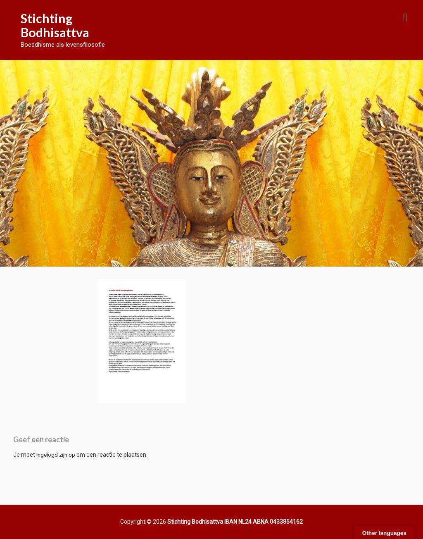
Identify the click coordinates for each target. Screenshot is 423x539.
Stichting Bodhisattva (55, 25)
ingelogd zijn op (55, 454)
